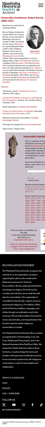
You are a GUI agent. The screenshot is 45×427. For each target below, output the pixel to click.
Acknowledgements (27, 249)
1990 (27, 205)
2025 (27, 222)
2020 (27, 220)
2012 (38, 215)
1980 (27, 201)
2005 (27, 212)
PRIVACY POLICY (35, 422)
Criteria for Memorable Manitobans (24, 244)
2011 (33, 215)
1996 (33, 208)
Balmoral (18, 44)
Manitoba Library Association (14, 113)
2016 (33, 217)
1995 (27, 208)
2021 (33, 220)
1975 (27, 198)
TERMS (4, 424)
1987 (38, 203)
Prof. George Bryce (10, 100)
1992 (38, 205)
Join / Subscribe (11, 393)
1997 (38, 208)
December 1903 (22, 63)
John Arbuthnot (25, 61)
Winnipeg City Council (11, 56)
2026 (33, 222)
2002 (38, 210)
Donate (6, 388)
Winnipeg (23, 77)
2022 (38, 220)
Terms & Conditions (13, 377)
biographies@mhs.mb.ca (23, 240)
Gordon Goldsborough (32, 124)
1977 (38, 198)
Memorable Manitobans (14, 17)
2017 (38, 217)
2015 (27, 217)
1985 (27, 203)
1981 (33, 201)
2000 (27, 210)
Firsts (16, 249)
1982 (38, 201)
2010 (27, 215)
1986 (33, 203)
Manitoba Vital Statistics (27, 107)
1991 (33, 205)
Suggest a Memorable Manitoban (24, 246)
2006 (33, 212)
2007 (38, 212)
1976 (33, 198)
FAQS (4, 382)
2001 (33, 210)
